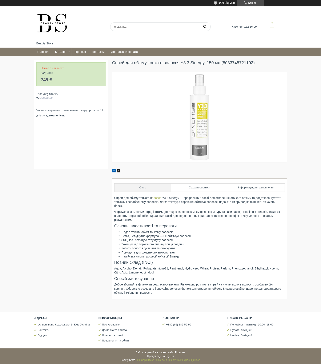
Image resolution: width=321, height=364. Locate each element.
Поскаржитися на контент (152, 360)
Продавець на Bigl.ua (160, 356)
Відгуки (42, 335)
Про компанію (111, 324)
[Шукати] (205, 27)
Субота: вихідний (241, 330)
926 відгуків (227, 2)
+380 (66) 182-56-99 (178, 324)
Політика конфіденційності (184, 360)
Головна (43, 51)
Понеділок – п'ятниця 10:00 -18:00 (251, 324)
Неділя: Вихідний (241, 335)
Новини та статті (112, 335)
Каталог (60, 51)
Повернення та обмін (115, 340)
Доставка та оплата (124, 51)
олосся (157, 198)
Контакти (98, 51)
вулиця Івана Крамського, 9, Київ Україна (64, 324)
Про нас (80, 51)
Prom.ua (180, 352)
